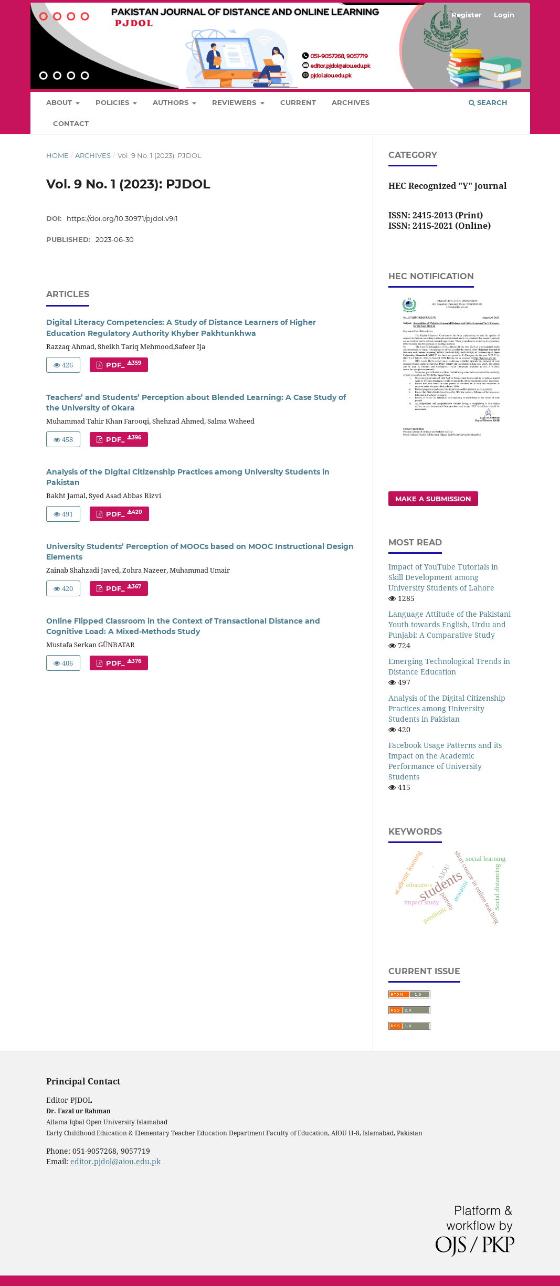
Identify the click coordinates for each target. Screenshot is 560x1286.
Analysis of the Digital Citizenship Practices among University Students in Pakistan (446, 708)
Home (57, 155)
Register (466, 14)
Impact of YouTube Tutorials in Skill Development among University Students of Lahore (443, 577)
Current (298, 102)
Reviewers (235, 102)
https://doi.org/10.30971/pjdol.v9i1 (122, 218)
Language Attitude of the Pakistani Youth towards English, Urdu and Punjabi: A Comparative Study (449, 624)
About (60, 102)
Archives (350, 102)
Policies (113, 102)
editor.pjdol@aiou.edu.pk (115, 1161)
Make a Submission (433, 498)
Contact (71, 123)
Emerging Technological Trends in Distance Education (449, 666)
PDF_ (122, 364)
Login (504, 14)
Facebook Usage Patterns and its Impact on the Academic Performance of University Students (445, 761)
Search (488, 102)
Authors (172, 102)
